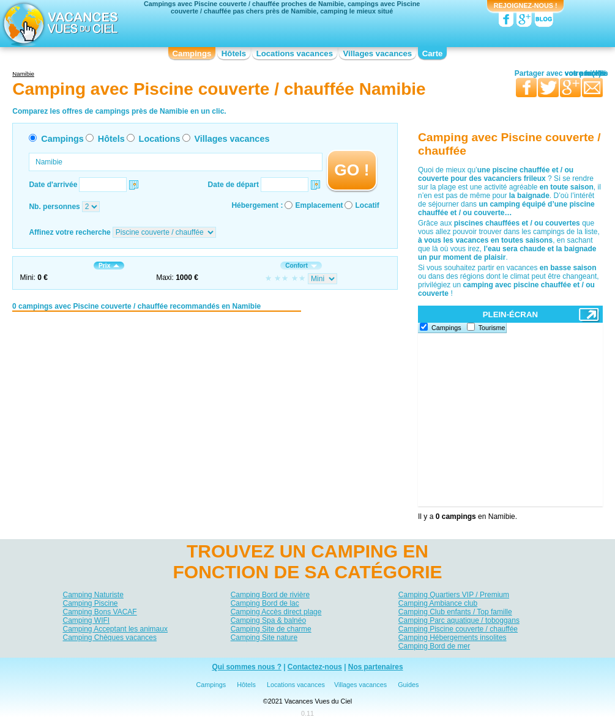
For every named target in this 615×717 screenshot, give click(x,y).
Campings (192, 53)
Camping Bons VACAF (100, 612)
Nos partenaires (375, 667)
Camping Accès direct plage (276, 612)
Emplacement (319, 205)
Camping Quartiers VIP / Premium (453, 594)
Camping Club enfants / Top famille (455, 612)
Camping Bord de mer (434, 646)
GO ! (351, 170)
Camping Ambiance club (437, 603)
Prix (109, 265)
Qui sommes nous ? (246, 667)
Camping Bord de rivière (270, 594)
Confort (301, 265)
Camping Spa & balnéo (268, 620)
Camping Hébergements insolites (452, 637)
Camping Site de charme (271, 629)
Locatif (367, 205)
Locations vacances (294, 53)
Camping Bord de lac (265, 603)
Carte (432, 53)
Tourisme (492, 327)
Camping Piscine (90, 603)
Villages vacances (377, 53)
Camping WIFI (86, 620)
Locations (160, 139)
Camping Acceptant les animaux (115, 629)
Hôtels (234, 53)
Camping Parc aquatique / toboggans (459, 620)
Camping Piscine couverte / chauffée (458, 629)
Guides (408, 684)
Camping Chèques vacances (110, 637)
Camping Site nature (264, 637)
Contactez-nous (315, 667)
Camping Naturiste (93, 594)
